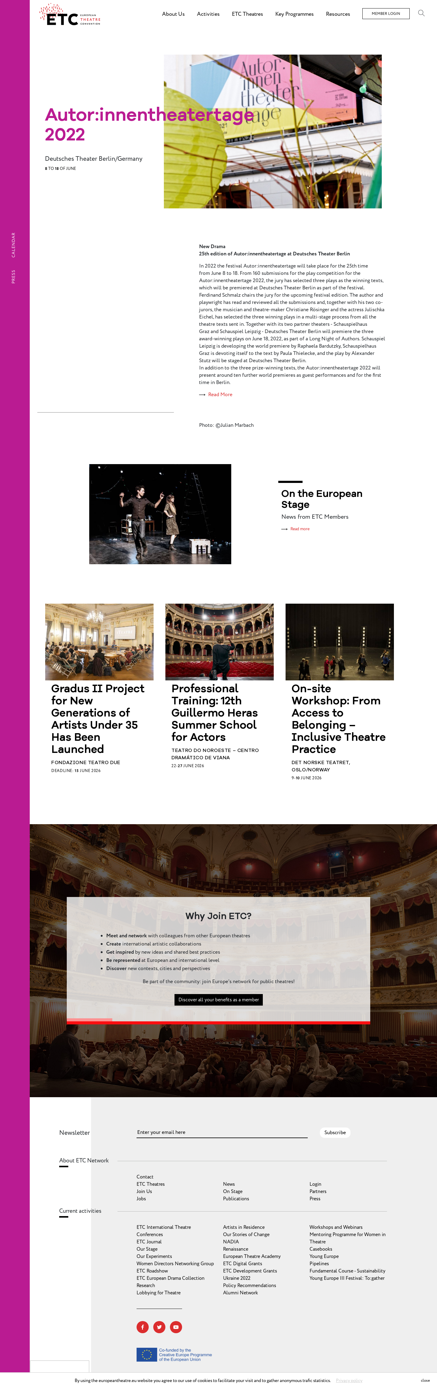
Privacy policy (349, 1380)
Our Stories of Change (246, 1234)
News (229, 1184)
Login (315, 1184)
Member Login (386, 13)
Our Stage (147, 1249)
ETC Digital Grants (242, 1263)
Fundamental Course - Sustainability (347, 1271)
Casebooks (321, 1249)
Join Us (144, 1191)
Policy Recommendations (249, 1285)
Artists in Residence (244, 1227)
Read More (220, 394)
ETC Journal (149, 1242)
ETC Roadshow (152, 1271)
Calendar (13, 245)
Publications (236, 1198)
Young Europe (324, 1256)
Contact (145, 1177)
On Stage (232, 1191)
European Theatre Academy (252, 1256)
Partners (318, 1191)
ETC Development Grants (250, 1271)
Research (146, 1285)
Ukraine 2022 (236, 1278)
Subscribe (335, 1132)
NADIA (231, 1242)
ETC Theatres (151, 1184)
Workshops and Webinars (336, 1227)
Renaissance (235, 1249)
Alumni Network (240, 1293)
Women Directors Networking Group (175, 1263)
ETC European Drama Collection (171, 1278)
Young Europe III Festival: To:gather (347, 1278)
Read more (300, 529)
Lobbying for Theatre (159, 1293)
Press (13, 277)
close (425, 1380)
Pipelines (319, 1263)
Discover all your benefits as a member (218, 1029)
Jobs (141, 1198)
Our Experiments (154, 1256)
